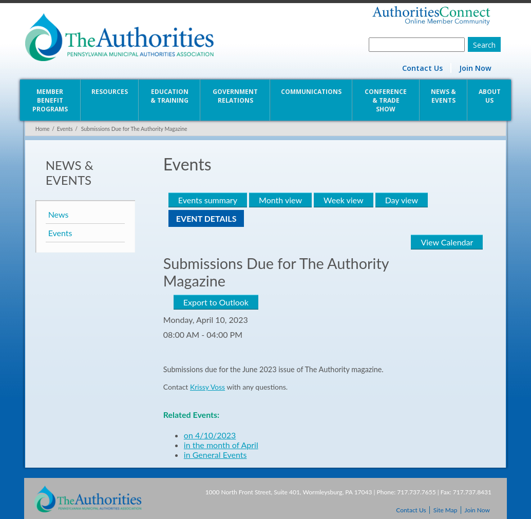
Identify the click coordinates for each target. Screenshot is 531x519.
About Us (490, 96)
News (57, 214)
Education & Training (169, 96)
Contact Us (423, 68)
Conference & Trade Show (386, 100)
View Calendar (448, 242)
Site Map (445, 510)
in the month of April (220, 445)
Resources (109, 91)
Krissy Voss (206, 386)
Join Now (476, 68)
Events (64, 129)
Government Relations (235, 96)
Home (41, 129)
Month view (279, 200)
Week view (343, 200)
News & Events (444, 96)
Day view (401, 200)
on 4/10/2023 (209, 435)
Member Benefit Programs (49, 100)
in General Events (214, 454)
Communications (311, 91)
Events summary (207, 200)
